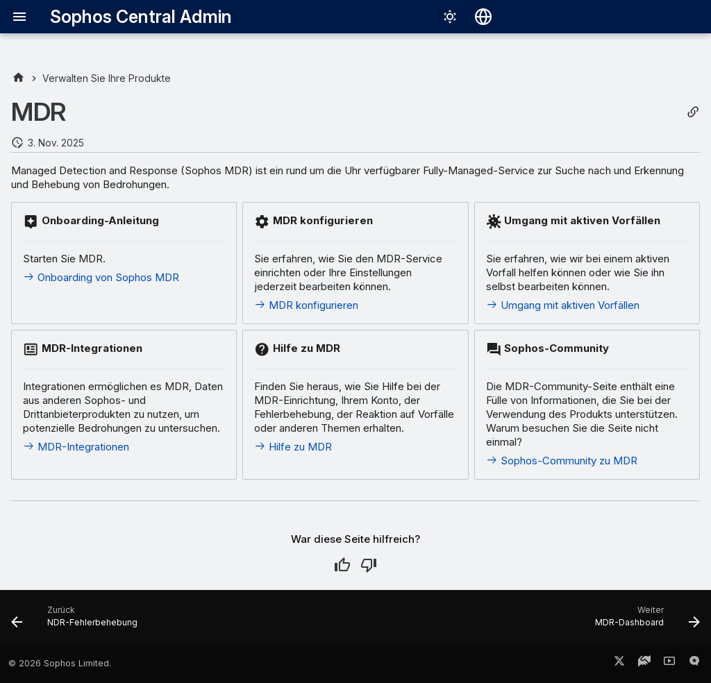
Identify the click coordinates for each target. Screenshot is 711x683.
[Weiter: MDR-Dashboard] (644, 621)
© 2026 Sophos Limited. (59, 663)
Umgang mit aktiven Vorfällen (562, 305)
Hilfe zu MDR (293, 446)
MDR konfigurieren (306, 305)
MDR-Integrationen (76, 446)
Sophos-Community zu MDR (561, 460)
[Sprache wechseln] (483, 17)
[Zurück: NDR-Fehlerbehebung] (78, 621)
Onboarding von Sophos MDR (101, 277)
